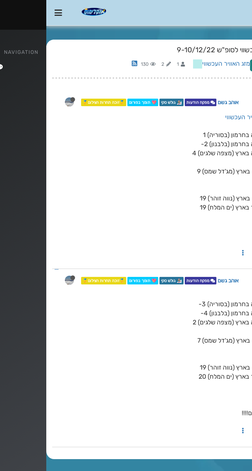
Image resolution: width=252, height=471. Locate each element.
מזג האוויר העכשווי (180, 63)
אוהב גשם (181, 102)
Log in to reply (224, 65)
